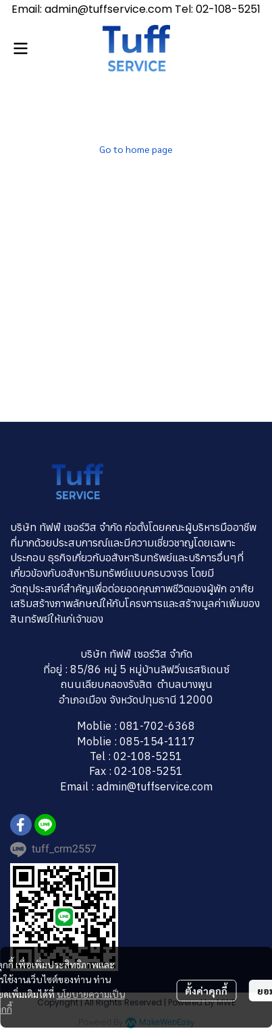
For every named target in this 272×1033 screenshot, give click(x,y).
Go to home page (136, 149)
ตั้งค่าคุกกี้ (206, 990)
